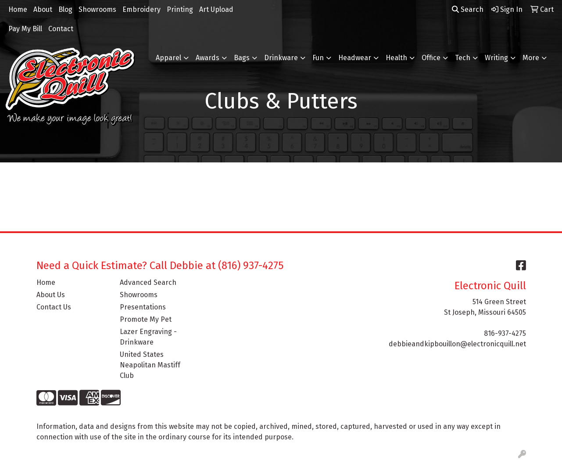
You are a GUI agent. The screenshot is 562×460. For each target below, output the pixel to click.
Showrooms (97, 9)
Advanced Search (148, 282)
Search (467, 9)
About (42, 9)
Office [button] (431, 58)
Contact (60, 29)
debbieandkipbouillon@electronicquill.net (457, 344)
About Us (50, 295)
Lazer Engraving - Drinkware (148, 336)
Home (17, 9)
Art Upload (216, 9)
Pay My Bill (25, 29)
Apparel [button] (168, 58)
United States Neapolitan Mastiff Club (150, 365)
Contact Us (53, 307)
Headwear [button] (354, 58)
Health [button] (396, 58)
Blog (65, 9)
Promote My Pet (146, 319)
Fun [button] (318, 58)
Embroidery (141, 9)
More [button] (531, 58)
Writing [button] (496, 58)
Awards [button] (207, 58)
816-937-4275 (505, 333)
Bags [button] (242, 58)
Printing (180, 9)
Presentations (143, 307)
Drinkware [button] (281, 58)
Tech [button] (462, 58)
